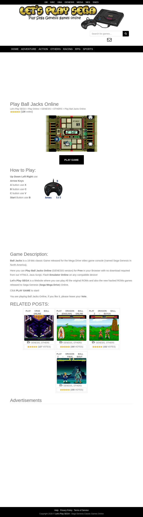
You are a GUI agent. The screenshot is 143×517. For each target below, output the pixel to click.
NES (88, 2)
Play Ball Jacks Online (75, 109)
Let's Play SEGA (18, 109)
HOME (15, 49)
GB (46, 2)
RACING (68, 49)
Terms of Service (81, 510)
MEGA (80, 2)
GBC (52, 2)
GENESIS (69, 2)
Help (56, 510)
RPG (78, 49)
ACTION (43, 49)
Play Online (33, 109)
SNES (95, 2)
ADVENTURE (28, 49)
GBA (59, 2)
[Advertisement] (71, 77)
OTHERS (55, 49)
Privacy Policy (66, 510)
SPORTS (88, 49)
